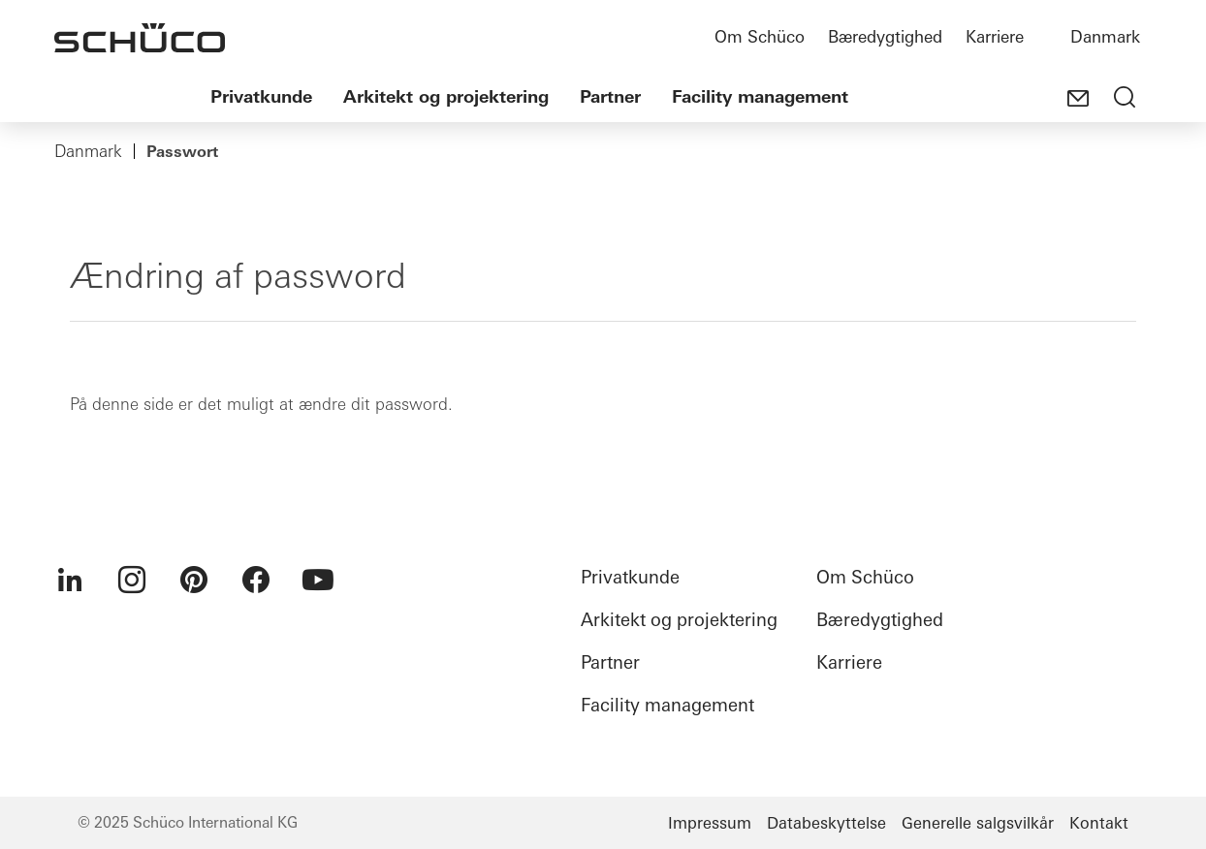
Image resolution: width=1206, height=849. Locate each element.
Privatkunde (261, 96)
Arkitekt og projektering (446, 96)
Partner (610, 96)
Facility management (760, 96)
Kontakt (1098, 823)
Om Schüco (759, 36)
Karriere (995, 36)
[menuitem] (69, 579)
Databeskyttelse (826, 823)
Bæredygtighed (885, 36)
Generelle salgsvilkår (978, 823)
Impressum (709, 823)
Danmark (1105, 36)
